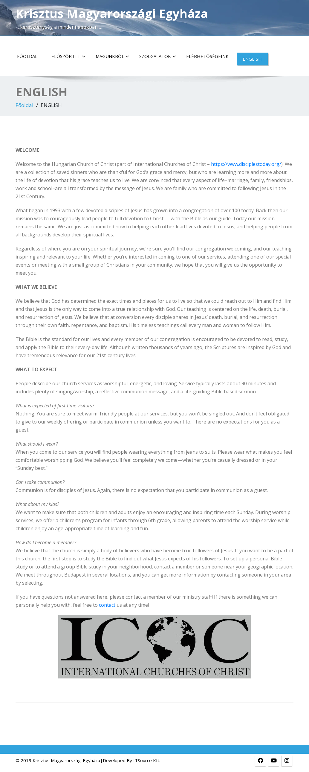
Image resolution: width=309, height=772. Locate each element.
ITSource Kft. (146, 760)
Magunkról (112, 56)
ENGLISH (252, 59)
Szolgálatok (157, 56)
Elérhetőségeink (207, 56)
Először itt (68, 56)
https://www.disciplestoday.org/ (246, 164)
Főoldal (27, 56)
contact (107, 605)
